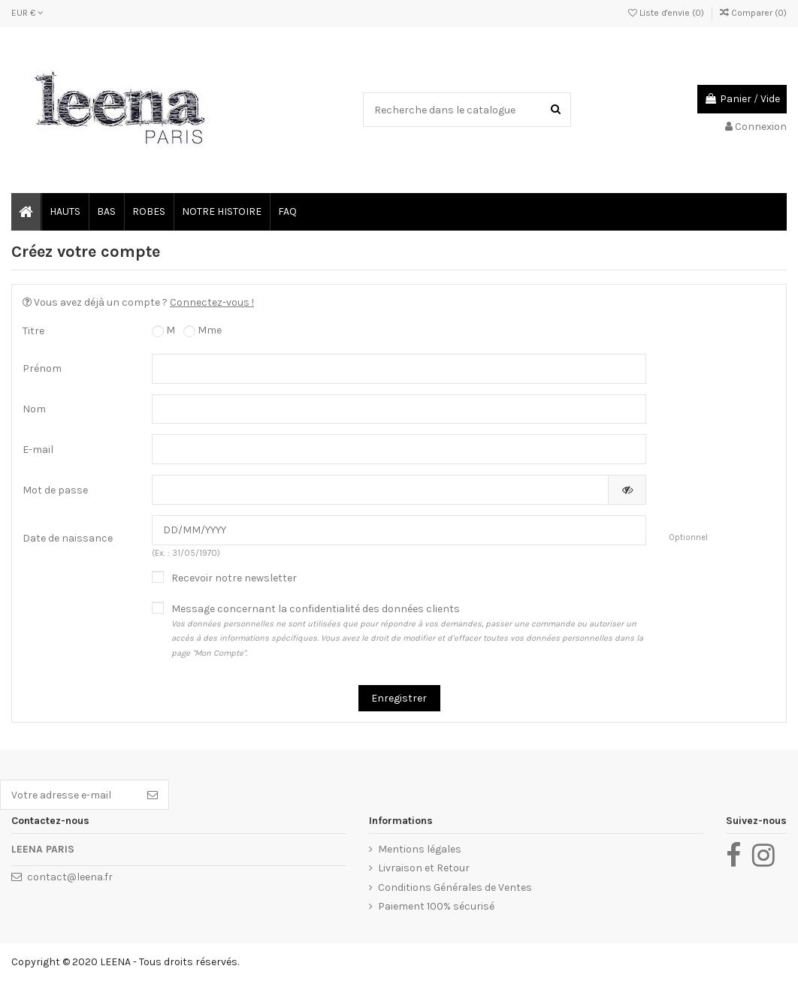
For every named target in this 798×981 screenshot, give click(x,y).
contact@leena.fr (70, 877)
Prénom (42, 368)
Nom (34, 409)
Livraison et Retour (424, 868)
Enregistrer (399, 698)
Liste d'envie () (667, 13)
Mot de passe (55, 490)
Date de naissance (68, 538)
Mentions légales (419, 849)
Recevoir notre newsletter (234, 578)
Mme (202, 330)
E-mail (38, 449)
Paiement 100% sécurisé (436, 906)
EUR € (27, 13)
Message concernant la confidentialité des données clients (408, 631)
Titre (33, 330)
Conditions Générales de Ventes (455, 887)
